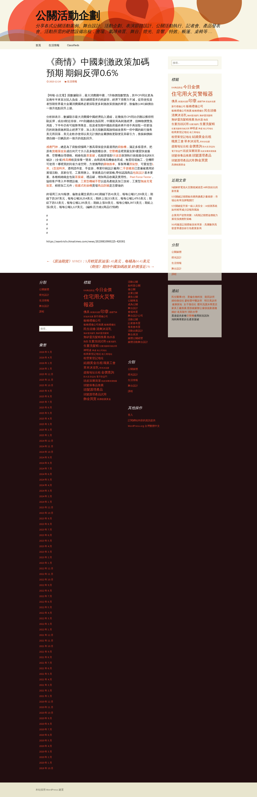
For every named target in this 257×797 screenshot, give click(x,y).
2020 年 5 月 (45, 740)
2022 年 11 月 (46, 574)
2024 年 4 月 (45, 485)
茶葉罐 (90, 155)
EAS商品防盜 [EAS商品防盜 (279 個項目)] (177, 87)
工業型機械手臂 (91, 181)
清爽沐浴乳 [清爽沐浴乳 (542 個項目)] (179, 115)
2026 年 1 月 (45, 368)
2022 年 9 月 (45, 585)
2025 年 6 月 (45, 407)
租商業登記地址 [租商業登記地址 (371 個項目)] (180, 132)
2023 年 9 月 (45, 518)
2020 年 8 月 (45, 723)
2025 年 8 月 (45, 396)
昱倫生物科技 (194, 296)
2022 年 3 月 (45, 618)
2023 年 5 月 (45, 540)
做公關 (131, 289)
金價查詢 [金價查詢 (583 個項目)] (195, 146)
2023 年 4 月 (45, 546)
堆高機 (67, 159)
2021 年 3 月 (45, 685)
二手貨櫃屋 (127, 168)
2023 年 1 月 (45, 562)
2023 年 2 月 (45, 557)
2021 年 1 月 (45, 696)
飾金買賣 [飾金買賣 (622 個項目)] (201, 160)
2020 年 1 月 (45, 762)
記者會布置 (134, 323)
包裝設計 (138, 172)
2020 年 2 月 (45, 757)
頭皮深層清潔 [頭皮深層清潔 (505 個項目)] (191, 151)
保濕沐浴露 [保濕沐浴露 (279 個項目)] (183, 101)
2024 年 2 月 (45, 496)
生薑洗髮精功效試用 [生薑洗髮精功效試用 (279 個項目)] (180, 128)
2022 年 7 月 (45, 596)
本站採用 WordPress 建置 (50, 789)
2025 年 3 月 (45, 424)
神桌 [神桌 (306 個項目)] (200, 128)
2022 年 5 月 (45, 607)
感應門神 (52, 147)
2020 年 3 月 (45, 751)
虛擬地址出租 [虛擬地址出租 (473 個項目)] (180, 146)
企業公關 (133, 293)
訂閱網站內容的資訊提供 (141, 420)
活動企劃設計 (135, 330)
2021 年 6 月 (45, 668)
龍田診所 (210, 296)
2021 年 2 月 (45, 690)
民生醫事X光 (178, 296)
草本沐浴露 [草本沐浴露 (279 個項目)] (205, 141)
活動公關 (133, 281)
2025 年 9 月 (45, 390)
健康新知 (177, 304)
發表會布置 (134, 327)
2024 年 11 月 (46, 446)
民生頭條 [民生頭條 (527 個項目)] (210, 110)
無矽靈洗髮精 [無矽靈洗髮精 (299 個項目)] (206, 115)
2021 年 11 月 (46, 640)
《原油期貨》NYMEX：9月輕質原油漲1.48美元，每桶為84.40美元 (98, 261)
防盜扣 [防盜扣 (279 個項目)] (212, 146)
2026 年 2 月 (45, 363)
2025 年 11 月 (46, 379)
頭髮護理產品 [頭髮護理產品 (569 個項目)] (201, 155)
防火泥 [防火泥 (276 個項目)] (206, 147)
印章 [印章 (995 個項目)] (193, 100)
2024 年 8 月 (45, 463)
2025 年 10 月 (46, 385)
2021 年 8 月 (45, 657)
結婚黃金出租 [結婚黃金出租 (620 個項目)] (201, 137)
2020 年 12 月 (46, 701)
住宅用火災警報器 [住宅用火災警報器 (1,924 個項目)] (192, 93)
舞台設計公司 (135, 315)
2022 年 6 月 (45, 601)
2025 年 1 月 (45, 435)
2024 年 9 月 (45, 457)
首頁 (38, 45)
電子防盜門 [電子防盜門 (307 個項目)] (177, 151)
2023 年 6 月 (45, 535)
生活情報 (54, 45)
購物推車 (109, 164)
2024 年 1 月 (45, 501)
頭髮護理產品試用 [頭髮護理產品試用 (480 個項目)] (183, 160)
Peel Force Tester (140, 177)
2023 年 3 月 (45, 551)
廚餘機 (122, 147)
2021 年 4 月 (45, 679)
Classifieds (73, 45)
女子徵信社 (190, 304)
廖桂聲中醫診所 (193, 300)
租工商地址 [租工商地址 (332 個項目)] (195, 132)
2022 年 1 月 (45, 629)
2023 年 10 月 (46, 513)
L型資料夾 (58, 168)
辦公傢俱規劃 (204, 308)
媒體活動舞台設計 (138, 342)
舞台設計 (177, 268)
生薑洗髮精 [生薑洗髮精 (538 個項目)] (207, 124)
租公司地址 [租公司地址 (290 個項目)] (208, 128)
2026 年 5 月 (45, 352)
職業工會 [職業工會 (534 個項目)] (178, 141)
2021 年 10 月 (46, 646)
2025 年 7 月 (45, 402)
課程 (174, 274)
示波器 (117, 155)
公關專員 (133, 300)
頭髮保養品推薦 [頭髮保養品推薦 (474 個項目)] (182, 155)
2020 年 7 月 (45, 729)
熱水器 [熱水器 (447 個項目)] (199, 119)
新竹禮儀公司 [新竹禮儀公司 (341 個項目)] (178, 106)
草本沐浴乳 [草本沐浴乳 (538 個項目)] (191, 141)
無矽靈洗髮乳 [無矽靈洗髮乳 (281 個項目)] (193, 115)
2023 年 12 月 (46, 507)
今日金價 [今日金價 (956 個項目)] (191, 86)
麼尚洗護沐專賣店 (207, 304)
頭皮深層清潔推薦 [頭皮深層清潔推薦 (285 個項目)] (208, 151)
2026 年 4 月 (45, 357)
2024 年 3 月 (45, 490)
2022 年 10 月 (46, 579)
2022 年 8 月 (45, 590)
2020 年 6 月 (45, 734)
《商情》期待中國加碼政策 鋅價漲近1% (121, 266)
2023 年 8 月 (45, 524)
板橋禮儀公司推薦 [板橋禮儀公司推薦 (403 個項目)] (182, 110)
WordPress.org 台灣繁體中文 (144, 426)
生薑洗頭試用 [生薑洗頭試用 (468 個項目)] (180, 124)
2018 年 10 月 (46, 768)
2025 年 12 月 (46, 374)
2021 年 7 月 (45, 662)
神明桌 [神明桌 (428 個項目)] (194, 128)
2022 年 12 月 (46, 568)
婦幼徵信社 (178, 300)
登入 (130, 414)
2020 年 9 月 (45, 718)
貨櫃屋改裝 (59, 151)
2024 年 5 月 (45, 479)
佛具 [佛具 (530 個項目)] (175, 101)
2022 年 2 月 (45, 623)
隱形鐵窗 (192, 308)
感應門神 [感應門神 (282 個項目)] (201, 101)
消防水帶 (193, 311)
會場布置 (133, 311)
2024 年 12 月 (46, 440)
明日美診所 (210, 300)
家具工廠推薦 (179, 308)
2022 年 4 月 (45, 612)
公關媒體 (177, 251)
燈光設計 (177, 257)
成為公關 (133, 304)
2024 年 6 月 (45, 474)
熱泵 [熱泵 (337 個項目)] (206, 119)
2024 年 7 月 (45, 468)
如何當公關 (134, 285)
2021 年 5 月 (45, 673)
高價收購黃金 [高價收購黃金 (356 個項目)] (178, 164)
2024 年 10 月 (46, 451)
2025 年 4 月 (45, 418)
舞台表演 (133, 334)
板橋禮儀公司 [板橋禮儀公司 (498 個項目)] (194, 106)
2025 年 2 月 (45, 429)
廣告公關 (133, 296)
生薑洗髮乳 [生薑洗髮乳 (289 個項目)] (194, 124)
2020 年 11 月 (46, 707)
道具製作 (182, 311)
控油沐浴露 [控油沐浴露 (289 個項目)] (211, 101)
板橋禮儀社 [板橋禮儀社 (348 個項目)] (198, 110)
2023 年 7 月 (45, 529)
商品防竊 (103, 185)
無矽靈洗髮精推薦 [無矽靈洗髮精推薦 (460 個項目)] (183, 119)
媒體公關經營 (135, 338)
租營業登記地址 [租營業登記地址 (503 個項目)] (182, 137)
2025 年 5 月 (45, 413)
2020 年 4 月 (45, 746)
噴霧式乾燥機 (83, 185)
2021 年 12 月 (46, 635)
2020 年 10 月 (46, 712)
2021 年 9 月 (45, 651)
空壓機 (113, 151)
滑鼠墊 (133, 164)
